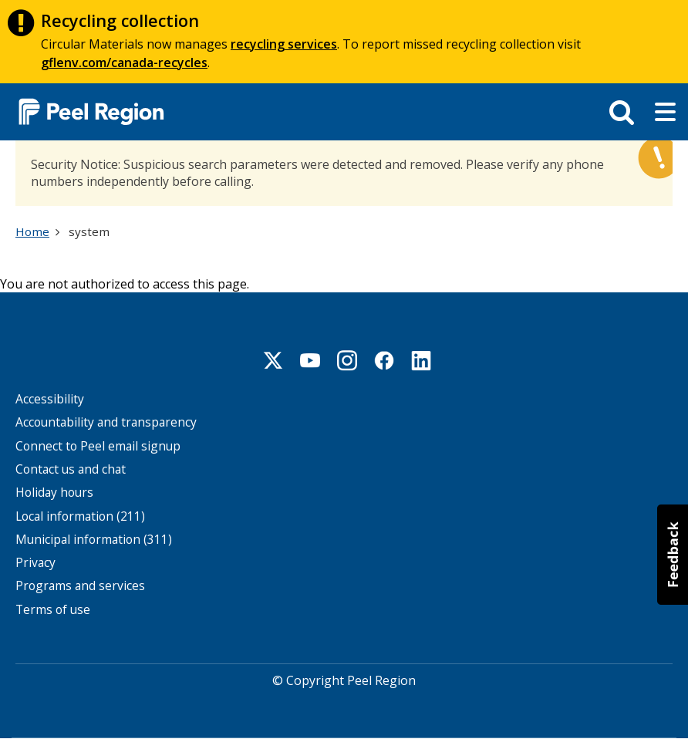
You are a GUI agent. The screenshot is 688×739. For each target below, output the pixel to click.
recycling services (284, 43)
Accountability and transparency (106, 422)
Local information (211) (80, 516)
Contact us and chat (70, 469)
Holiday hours (54, 492)
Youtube (310, 360)
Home (32, 231)
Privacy (35, 563)
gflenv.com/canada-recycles (124, 62)
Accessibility (49, 399)
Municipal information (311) (93, 539)
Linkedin (421, 360)
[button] (672, 554)
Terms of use (52, 610)
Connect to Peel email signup (97, 446)
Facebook (384, 360)
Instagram (347, 360)
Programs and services (80, 586)
